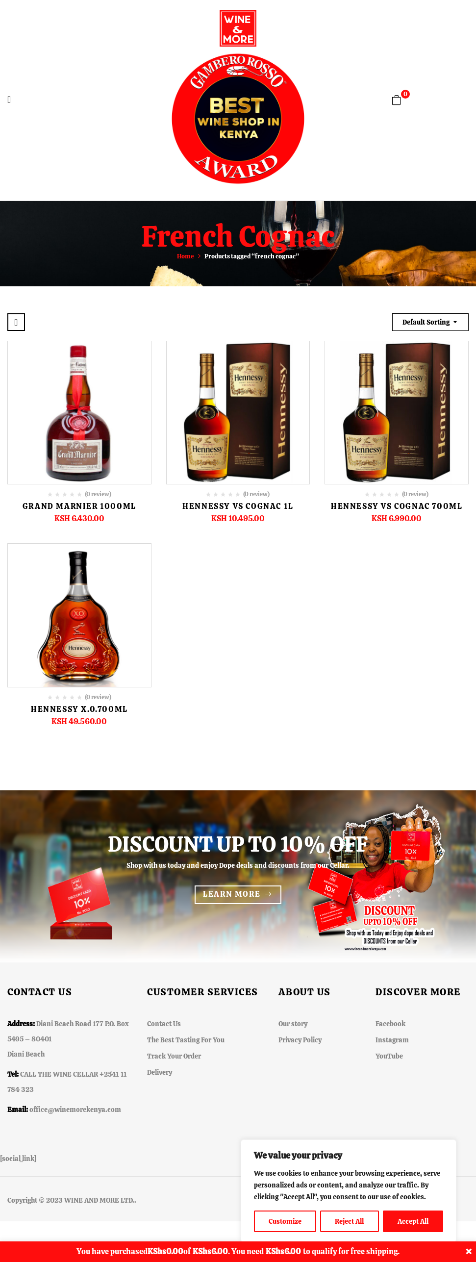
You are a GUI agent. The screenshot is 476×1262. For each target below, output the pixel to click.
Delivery (159, 1072)
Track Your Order (174, 1056)
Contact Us (164, 1023)
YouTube (389, 1056)
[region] (348, 1190)
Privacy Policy (300, 1039)
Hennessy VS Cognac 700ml (396, 506)
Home (185, 256)
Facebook (390, 1023)
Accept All (413, 1221)
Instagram (392, 1039)
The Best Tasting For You (186, 1039)
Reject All (349, 1221)
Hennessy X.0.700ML (79, 709)
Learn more (231, 894)
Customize (285, 1221)
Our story (292, 1023)
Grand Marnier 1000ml (79, 506)
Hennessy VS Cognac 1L (238, 506)
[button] (396, 100)
